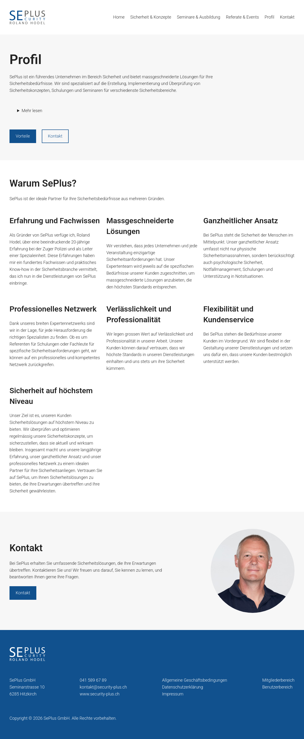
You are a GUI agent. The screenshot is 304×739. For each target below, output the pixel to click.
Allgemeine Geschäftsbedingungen (194, 680)
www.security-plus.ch (100, 693)
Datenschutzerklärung (182, 686)
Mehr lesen (32, 110)
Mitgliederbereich (278, 680)
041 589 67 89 (93, 680)
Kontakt (55, 136)
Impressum (172, 693)
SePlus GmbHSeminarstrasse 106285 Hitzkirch (27, 687)
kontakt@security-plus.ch (103, 686)
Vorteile (23, 136)
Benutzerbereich (277, 686)
